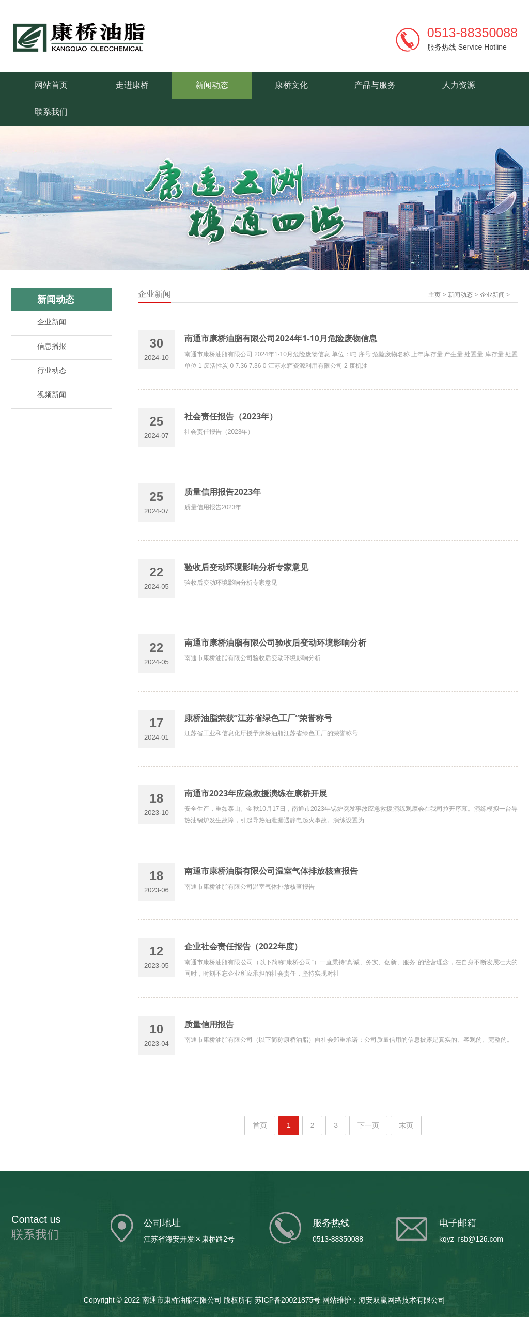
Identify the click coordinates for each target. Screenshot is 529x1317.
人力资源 (458, 85)
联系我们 (51, 111)
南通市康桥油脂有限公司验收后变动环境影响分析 (275, 642)
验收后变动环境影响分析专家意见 (246, 567)
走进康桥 (132, 85)
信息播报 (51, 346)
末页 (406, 1125)
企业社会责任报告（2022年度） (243, 946)
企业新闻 (51, 322)
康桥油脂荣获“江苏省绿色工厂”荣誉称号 (258, 718)
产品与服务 (375, 85)
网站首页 (51, 85)
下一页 (368, 1125)
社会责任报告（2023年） (231, 416)
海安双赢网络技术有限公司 (402, 1300)
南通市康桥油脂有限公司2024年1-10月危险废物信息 (280, 338)
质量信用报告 (209, 1024)
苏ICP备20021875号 (288, 1300)
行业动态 (51, 370)
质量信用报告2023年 (222, 491)
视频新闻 (51, 394)
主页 (434, 295)
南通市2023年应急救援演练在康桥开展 (256, 793)
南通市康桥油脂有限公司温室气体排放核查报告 (271, 870)
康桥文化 (291, 85)
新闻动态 (211, 85)
